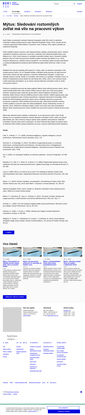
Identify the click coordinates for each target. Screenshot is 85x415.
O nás (5, 343)
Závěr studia (33, 361)
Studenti (34, 343)
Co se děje (21, 343)
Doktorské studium (48, 353)
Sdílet (8, 232)
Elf (47, 382)
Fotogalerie (6, 354)
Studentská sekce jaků (36, 371)
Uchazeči (47, 343)
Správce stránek (7, 394)
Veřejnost (61, 343)
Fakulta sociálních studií (21, 382)
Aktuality (18, 346)
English (79, 4)
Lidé (4, 346)
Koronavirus (60, 361)
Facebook (5, 382)
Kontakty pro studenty (35, 346)
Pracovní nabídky (61, 359)
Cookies (15, 394)
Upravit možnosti (33, 412)
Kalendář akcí (19, 349)
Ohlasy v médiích (7, 351)
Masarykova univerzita (34, 382)
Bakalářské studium (48, 346)
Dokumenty (33, 364)
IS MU (43, 382)
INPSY (11, 382)
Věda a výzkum (7, 349)
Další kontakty (26, 315)
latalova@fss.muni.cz (52, 315)
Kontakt (79, 11)
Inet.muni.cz (53, 382)
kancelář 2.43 (67, 310)
